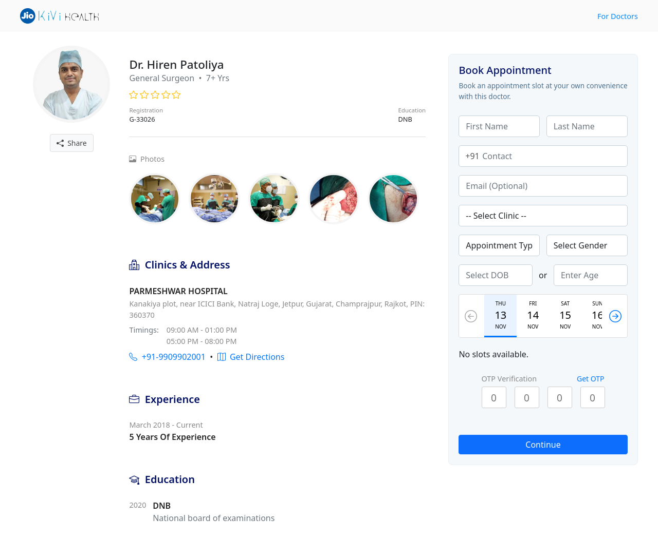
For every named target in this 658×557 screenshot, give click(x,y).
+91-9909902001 (167, 356)
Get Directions (251, 356)
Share (72, 143)
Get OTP (591, 378)
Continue (542, 444)
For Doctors (617, 16)
